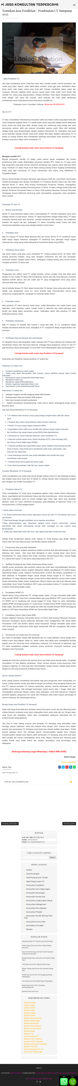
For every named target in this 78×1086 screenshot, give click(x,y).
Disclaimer (73, 1073)
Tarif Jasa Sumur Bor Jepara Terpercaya (36, 964)
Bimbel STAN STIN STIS (30, 991)
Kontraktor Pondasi (34, 926)
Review (29, 929)
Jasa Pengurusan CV (12, 18)
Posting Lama (69, 824)
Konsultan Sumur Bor (36, 922)
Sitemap (48, 1079)
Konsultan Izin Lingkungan (38, 889)
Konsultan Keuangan (35, 893)
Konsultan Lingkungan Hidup (39, 901)
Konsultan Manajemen (36, 904)
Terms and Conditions (35, 1079)
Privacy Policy (62, 1073)
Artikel (29, 870)
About (39, 1068)
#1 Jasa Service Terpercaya (45, 1073)
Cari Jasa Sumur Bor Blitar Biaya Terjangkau (37, 981)
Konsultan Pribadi (34, 912)
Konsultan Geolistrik (35, 885)
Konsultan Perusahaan (36, 908)
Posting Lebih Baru (10, 824)
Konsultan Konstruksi (35, 897)
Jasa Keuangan (32, 874)
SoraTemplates (15, 1073)
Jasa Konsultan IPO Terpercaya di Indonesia (37, 941)
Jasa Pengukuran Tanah (37, 878)
